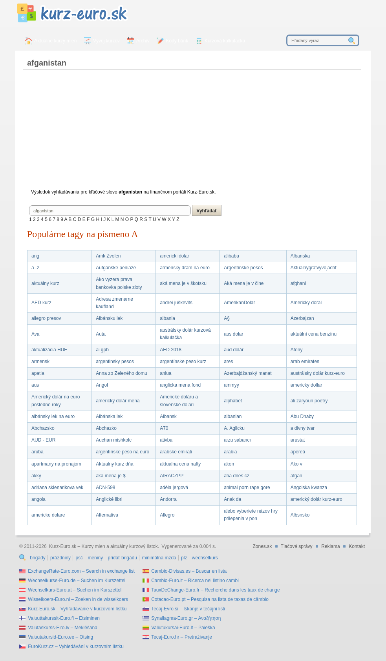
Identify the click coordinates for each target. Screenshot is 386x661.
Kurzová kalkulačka (225, 41)
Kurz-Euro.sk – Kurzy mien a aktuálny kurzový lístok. (104, 546)
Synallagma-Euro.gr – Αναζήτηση (186, 618)
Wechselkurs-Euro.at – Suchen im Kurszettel (74, 590)
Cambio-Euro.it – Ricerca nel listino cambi (195, 580)
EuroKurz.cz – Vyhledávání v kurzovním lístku (76, 646)
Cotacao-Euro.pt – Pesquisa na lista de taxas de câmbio (210, 599)
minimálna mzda (159, 558)
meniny (95, 558)
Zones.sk (262, 546)
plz (184, 558)
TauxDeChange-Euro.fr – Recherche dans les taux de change (215, 590)
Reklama (330, 546)
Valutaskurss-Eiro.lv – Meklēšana (62, 627)
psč (79, 558)
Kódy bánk (177, 41)
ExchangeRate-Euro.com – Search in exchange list (81, 571)
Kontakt (357, 546)
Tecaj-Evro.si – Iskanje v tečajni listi (188, 609)
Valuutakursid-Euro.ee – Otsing (60, 637)
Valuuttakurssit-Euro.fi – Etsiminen (64, 618)
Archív (143, 41)
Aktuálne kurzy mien (55, 41)
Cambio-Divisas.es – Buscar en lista (189, 571)
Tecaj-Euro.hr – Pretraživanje (181, 637)
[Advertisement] (192, 132)
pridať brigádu (122, 558)
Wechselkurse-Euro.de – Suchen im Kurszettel (76, 580)
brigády (37, 558)
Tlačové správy (297, 546)
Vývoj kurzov (106, 41)
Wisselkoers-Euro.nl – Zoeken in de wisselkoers (78, 599)
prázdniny (60, 558)
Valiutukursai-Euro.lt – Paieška (183, 627)
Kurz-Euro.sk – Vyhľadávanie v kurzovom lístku (77, 609)
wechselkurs (205, 558)
